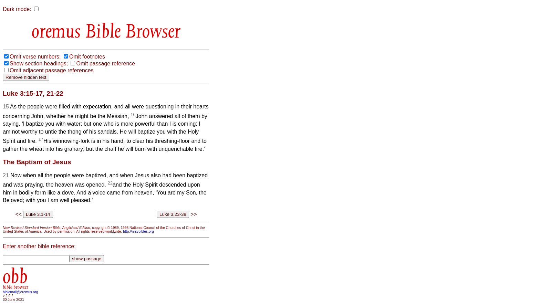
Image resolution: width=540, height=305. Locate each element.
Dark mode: (17, 9)
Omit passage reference (105, 63)
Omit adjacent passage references (52, 70)
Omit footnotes (87, 57)
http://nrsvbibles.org (138, 231)
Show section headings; (39, 63)
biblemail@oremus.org (20, 292)
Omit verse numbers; (35, 57)
